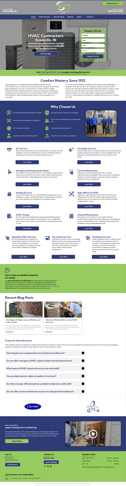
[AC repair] (24, 310)
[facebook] (45, 466)
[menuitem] (33, 16)
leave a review (52, 286)
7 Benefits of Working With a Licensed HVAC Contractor (61, 321)
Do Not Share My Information (49, 483)
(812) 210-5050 (115, 11)
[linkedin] (51, 466)
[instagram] (48, 466)
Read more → (10, 332)
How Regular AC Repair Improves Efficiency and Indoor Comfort (23, 321)
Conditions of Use (60, 483)
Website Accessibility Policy (84, 483)
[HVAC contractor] (63, 310)
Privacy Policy (38, 483)
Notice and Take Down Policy (71, 483)
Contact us (69, 95)
